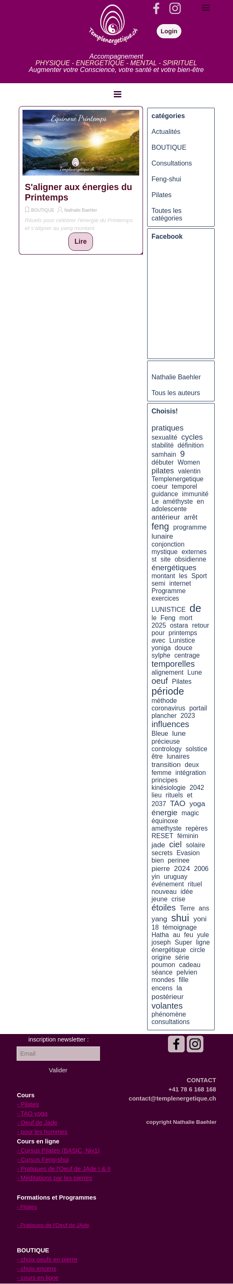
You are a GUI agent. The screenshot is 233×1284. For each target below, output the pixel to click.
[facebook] (156, 8)
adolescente (169, 508)
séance (162, 972)
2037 (159, 803)
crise (178, 899)
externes (194, 551)
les (183, 575)
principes (165, 780)
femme (162, 772)
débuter (163, 462)
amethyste (167, 828)
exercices (165, 598)
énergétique (169, 949)
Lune (195, 672)
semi (158, 583)
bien (158, 860)
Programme (169, 590)
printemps (182, 632)
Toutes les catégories (167, 214)
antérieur (166, 517)
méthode (164, 700)
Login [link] (169, 31)
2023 (187, 715)
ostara (179, 625)
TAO (177, 803)
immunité (195, 493)
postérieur (168, 996)
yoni (200, 919)
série (182, 957)
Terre (187, 908)
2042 (197, 787)
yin (156, 876)
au (176, 934)
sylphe (161, 655)
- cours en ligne (38, 1277)
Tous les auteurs (176, 392)
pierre (161, 868)
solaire (195, 845)
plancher (164, 715)
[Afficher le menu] (117, 94)
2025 (159, 625)
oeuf (160, 680)
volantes (167, 1005)
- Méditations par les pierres (55, 1178)
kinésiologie (169, 787)
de (195, 608)
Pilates (162, 194)
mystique (165, 551)
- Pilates (28, 1104)
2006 (201, 868)
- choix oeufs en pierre (47, 1259)
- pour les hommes (42, 1131)
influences (170, 724)
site (165, 559)
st (154, 559)
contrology (167, 748)
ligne (203, 942)
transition (166, 764)
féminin (187, 835)
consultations (171, 1021)
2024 (182, 868)
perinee (179, 860)
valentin (189, 471)
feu (188, 934)
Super (183, 942)
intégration (190, 772)
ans (204, 908)
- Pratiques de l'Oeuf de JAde (53, 1225)
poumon (163, 964)
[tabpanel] (116, 63)
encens (162, 988)
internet (180, 583)
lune (179, 733)
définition (191, 445)
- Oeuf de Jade (37, 1122)
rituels (174, 795)
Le (155, 501)
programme (190, 527)
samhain (164, 454)
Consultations (172, 163)
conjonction (168, 544)
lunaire (162, 536)
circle (197, 949)
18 (155, 927)
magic (190, 812)
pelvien (186, 972)
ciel (175, 844)
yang (160, 919)
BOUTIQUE (43, 210)
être (157, 756)
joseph (161, 942)
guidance (165, 493)
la (179, 988)
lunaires (178, 756)
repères (196, 828)
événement (168, 884)
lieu (157, 795)
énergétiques (174, 567)
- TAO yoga (32, 1113)
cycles (192, 437)
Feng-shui (166, 179)
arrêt (190, 517)
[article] (81, 180)
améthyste (178, 501)
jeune (160, 899)
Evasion (188, 852)
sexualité (165, 437)
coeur (160, 486)
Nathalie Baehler (80, 210)
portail (198, 708)
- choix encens (37, 1268)
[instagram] (175, 8)
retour (200, 625)
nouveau (164, 891)
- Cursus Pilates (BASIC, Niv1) (58, 1150)
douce (184, 647)
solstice (196, 748)
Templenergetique (178, 478)
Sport (199, 575)
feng (160, 527)
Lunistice (182, 640)
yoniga (161, 647)
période (168, 691)
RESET (162, 835)
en (200, 501)
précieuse (166, 741)
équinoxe (165, 820)
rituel (195, 884)
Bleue (160, 733)
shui (180, 918)
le (154, 617)
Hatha (160, 934)
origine (161, 957)
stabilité (163, 445)
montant (163, 575)
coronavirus (168, 708)
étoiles (164, 907)
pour (158, 632)
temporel (184, 486)
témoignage (180, 927)
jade (158, 845)
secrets (162, 852)
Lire (81, 241)
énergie (165, 812)
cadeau (189, 964)
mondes (163, 979)
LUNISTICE (169, 609)
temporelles (173, 663)
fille (184, 979)
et (190, 795)
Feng (167, 617)
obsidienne (190, 559)
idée (186, 891)
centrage (187, 655)
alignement (168, 672)
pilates (163, 470)
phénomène (169, 1014)
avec (158, 640)
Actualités (166, 131)
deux (192, 764)
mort (185, 617)
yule (203, 934)
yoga (197, 803)
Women (189, 462)
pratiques (168, 427)
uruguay (176, 876)
